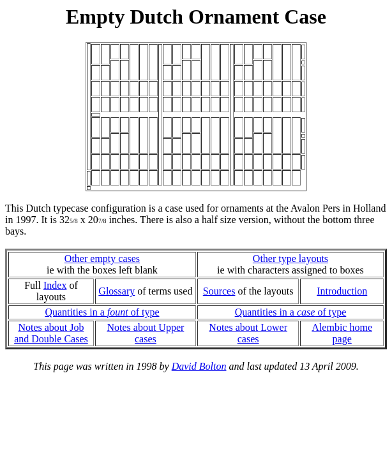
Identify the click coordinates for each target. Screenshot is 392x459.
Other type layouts (290, 258)
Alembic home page (342, 333)
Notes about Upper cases (145, 333)
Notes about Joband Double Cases (51, 333)
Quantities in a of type (102, 312)
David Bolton (199, 366)
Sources (219, 291)
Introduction (342, 291)
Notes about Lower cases (248, 333)
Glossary (116, 291)
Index (54, 285)
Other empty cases (102, 258)
